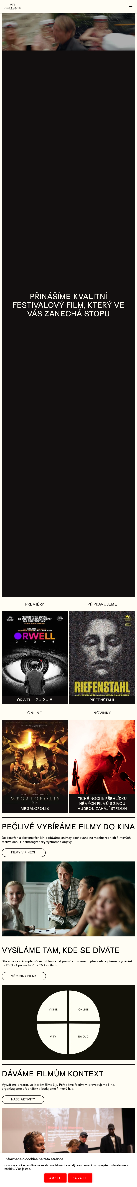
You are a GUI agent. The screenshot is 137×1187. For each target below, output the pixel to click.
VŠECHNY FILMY (24, 976)
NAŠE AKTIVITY (23, 1099)
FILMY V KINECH (23, 852)
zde (27, 1169)
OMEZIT (55, 1178)
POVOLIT (80, 1178)
